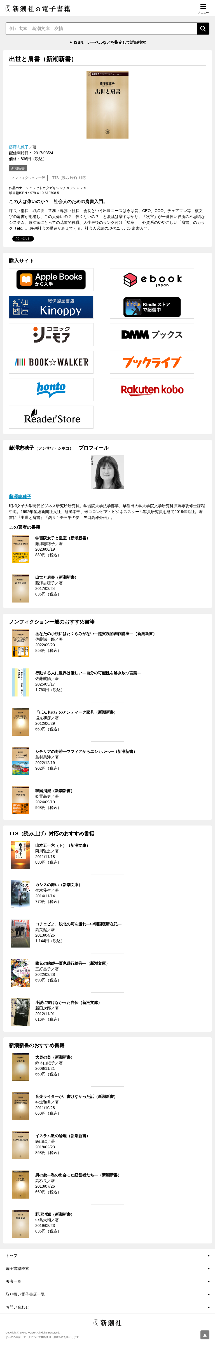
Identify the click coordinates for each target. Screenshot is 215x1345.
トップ (11, 1255)
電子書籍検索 (17, 1268)
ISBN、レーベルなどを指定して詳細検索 (110, 42)
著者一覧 (13, 1281)
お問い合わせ (17, 1307)
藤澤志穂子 (19, 147)
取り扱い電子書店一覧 (25, 1294)
